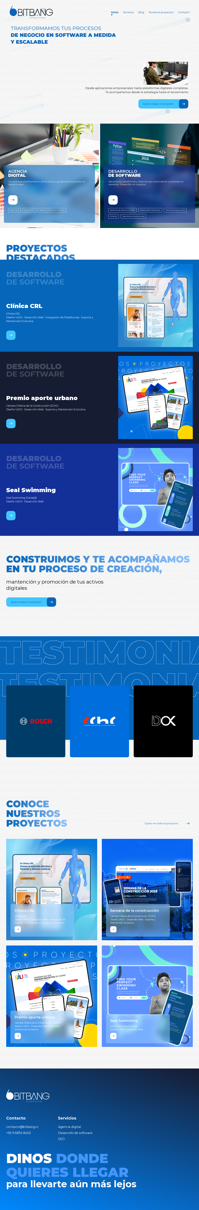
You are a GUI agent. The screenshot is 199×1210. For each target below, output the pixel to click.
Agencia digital (69, 1127)
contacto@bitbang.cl (22, 1127)
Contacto (184, 12)
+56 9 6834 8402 (18, 1133)
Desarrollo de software (75, 1133)
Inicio (114, 12)
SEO (61, 1139)
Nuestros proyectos (161, 12)
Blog (141, 12)
